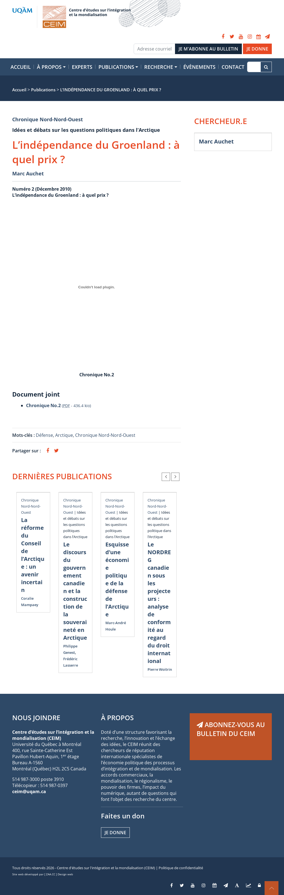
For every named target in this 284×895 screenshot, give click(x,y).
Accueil (21, 67)
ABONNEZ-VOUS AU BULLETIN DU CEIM (231, 729)
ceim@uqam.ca (29, 791)
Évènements (199, 67)
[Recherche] (254, 67)
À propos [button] (49, 67)
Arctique (64, 435)
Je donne (115, 833)
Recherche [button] (158, 67)
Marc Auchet (28, 173)
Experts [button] (82, 67)
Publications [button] (116, 67)
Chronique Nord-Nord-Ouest (47, 119)
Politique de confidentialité (181, 867)
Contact (233, 67)
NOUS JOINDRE (36, 717)
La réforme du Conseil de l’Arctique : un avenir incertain (32, 555)
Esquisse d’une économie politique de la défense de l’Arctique (117, 579)
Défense (44, 435)
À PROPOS (117, 717)
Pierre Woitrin (160, 669)
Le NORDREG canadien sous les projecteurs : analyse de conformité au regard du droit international (159, 603)
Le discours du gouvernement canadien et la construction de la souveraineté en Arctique (75, 591)
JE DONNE (257, 49)
